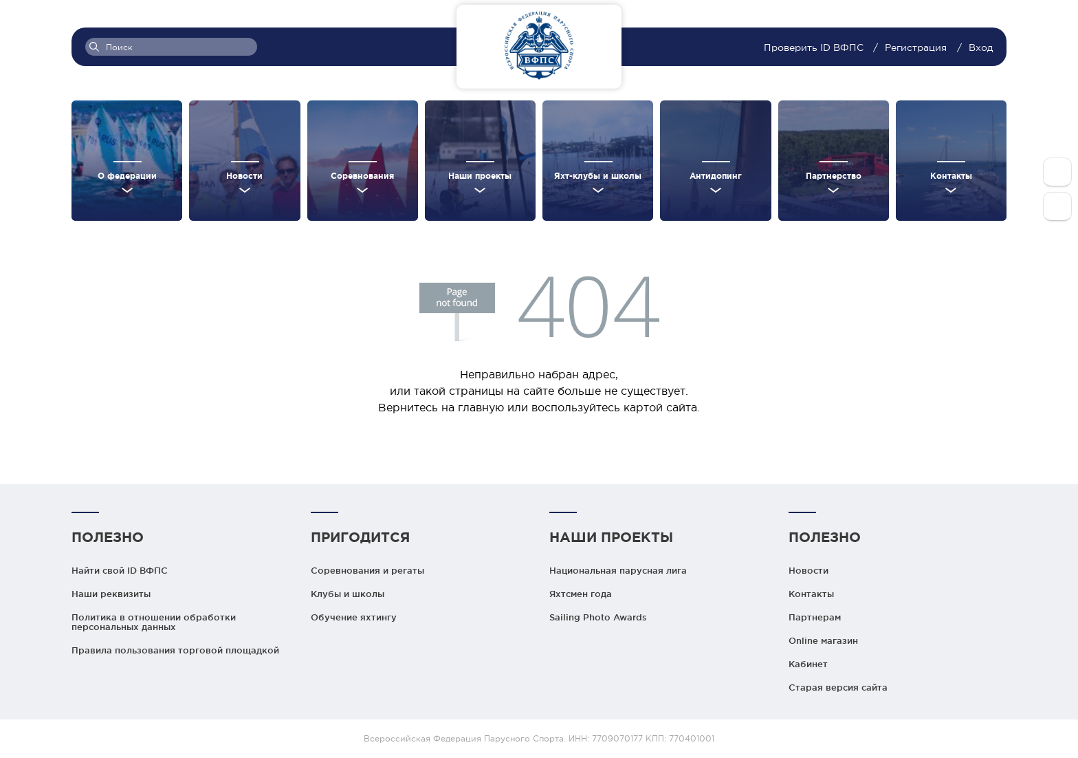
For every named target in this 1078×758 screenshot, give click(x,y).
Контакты (811, 593)
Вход (981, 47)
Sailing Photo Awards (598, 617)
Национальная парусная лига (618, 570)
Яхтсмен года (580, 593)
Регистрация (916, 47)
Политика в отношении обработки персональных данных (154, 621)
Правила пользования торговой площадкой (175, 650)
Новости (808, 570)
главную (481, 407)
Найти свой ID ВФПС (120, 570)
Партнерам (815, 617)
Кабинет (808, 664)
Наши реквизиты (111, 593)
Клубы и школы (347, 593)
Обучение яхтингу (354, 617)
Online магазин (823, 640)
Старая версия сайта (838, 687)
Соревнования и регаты (367, 570)
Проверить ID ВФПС (815, 47)
